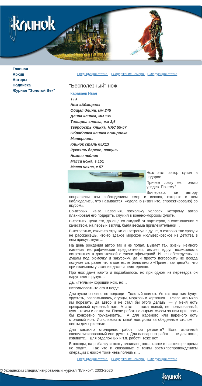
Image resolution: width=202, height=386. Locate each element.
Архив (18, 74)
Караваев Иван (83, 93)
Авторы (20, 80)
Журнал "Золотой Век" (34, 90)
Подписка (22, 85)
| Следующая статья (162, 74)
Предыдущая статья (92, 74)
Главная (20, 69)
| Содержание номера (128, 74)
